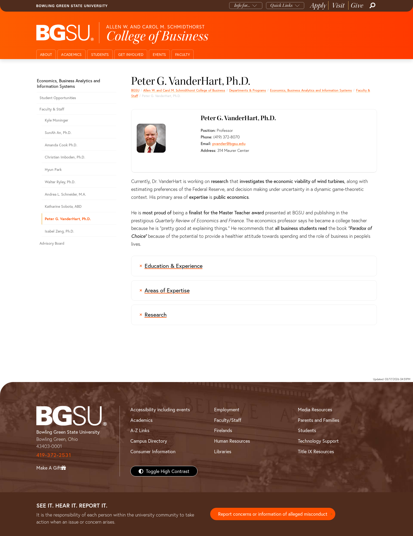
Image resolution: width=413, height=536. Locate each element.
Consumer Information (152, 451)
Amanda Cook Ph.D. (61, 144)
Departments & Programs (247, 90)
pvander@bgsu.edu (228, 143)
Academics (71, 54)
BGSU (135, 90)
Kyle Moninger (56, 120)
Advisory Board (52, 243)
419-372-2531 (53, 454)
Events (159, 54)
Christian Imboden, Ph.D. (65, 157)
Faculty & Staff (52, 109)
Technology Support (318, 441)
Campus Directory (148, 441)
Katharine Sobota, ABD (63, 206)
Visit (338, 5)
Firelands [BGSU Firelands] (223, 430)
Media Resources (315, 409)
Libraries (222, 451)
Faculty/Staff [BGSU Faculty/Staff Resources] (227, 420)
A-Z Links (139, 430)
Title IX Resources (316, 451)
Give (357, 5)
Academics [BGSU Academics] (141, 420)
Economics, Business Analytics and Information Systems (311, 90)
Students (100, 54)
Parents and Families (318, 420)
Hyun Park (53, 169)
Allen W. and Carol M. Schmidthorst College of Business (184, 90)
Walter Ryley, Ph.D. (60, 181)
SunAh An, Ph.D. (58, 132)
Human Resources (232, 441)
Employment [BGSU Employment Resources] (226, 409)
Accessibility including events (160, 409)
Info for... (242, 5)
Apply (318, 5)
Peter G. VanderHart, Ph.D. (68, 218)
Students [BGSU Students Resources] (307, 430)
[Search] (372, 5)
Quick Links (281, 5)
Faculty (182, 54)
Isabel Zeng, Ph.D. (59, 231)
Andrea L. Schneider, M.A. (65, 194)
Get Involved (131, 54)
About (46, 54)
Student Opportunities (58, 97)
